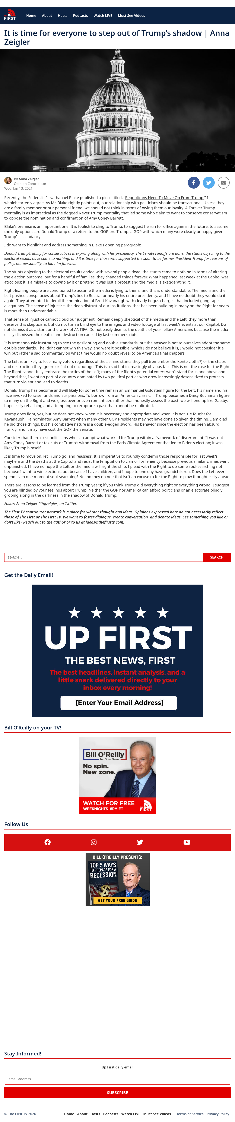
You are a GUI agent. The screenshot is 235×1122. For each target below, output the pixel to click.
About (47, 15)
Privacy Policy (218, 1114)
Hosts (62, 15)
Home (31, 15)
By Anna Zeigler (26, 179)
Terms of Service (190, 1114)
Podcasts (80, 15)
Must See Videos (131, 15)
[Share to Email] (224, 183)
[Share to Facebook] (194, 183)
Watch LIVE (103, 15)
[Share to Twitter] (209, 183)
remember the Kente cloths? (175, 361)
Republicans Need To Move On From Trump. (164, 197)
